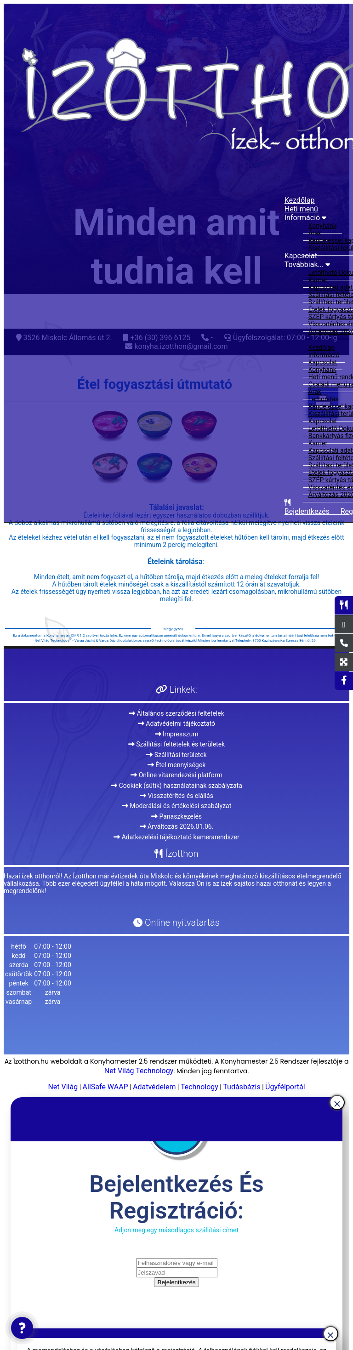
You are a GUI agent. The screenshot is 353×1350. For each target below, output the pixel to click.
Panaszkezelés (176, 816)
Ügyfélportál (285, 1086)
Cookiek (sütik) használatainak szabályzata (176, 785)
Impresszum (177, 734)
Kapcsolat (301, 255)
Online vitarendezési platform (176, 775)
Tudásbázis (241, 1086)
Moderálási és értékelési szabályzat (177, 805)
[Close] (337, 1102)
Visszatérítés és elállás (176, 795)
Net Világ (63, 1086)
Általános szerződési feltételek (176, 713)
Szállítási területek (176, 754)
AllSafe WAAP (105, 1086)
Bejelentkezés (177, 1282)
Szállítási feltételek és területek (176, 744)
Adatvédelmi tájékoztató (176, 723)
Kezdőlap (300, 200)
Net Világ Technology (138, 1070)
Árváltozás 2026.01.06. (177, 826)
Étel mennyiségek (177, 765)
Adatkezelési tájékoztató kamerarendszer (176, 837)
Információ (305, 217)
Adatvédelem (154, 1086)
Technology (199, 1086)
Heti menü (301, 209)
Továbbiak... (307, 264)
